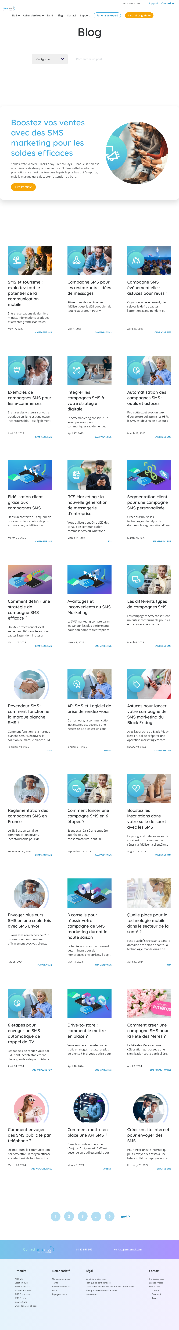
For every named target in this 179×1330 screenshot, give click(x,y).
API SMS (19, 1278)
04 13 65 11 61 (131, 3)
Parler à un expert (127, 11)
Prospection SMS (23, 1289)
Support (153, 3)
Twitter (155, 1297)
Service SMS (21, 1301)
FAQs (54, 1289)
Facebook (156, 1293)
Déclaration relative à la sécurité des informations (110, 1285)
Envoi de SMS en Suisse (26, 1305)
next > (125, 1216)
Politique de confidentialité (99, 1282)
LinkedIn (156, 1289)
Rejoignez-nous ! (60, 1293)
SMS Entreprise (22, 1293)
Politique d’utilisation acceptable (101, 1289)
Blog (80, 11)
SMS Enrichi (20, 1297)
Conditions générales (96, 1278)
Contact (92, 11)
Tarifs (70, 11)
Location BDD (21, 1282)
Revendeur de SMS (61, 1285)
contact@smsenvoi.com (128, 1248)
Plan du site (154, 1285)
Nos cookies (92, 1293)
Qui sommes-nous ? (61, 1278)
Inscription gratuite (160, 11)
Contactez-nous (156, 1278)
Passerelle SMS (22, 1285)
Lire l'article (23, 187)
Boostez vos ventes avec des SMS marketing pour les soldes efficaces (49, 137)
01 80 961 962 (84, 1248)
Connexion (167, 3)
